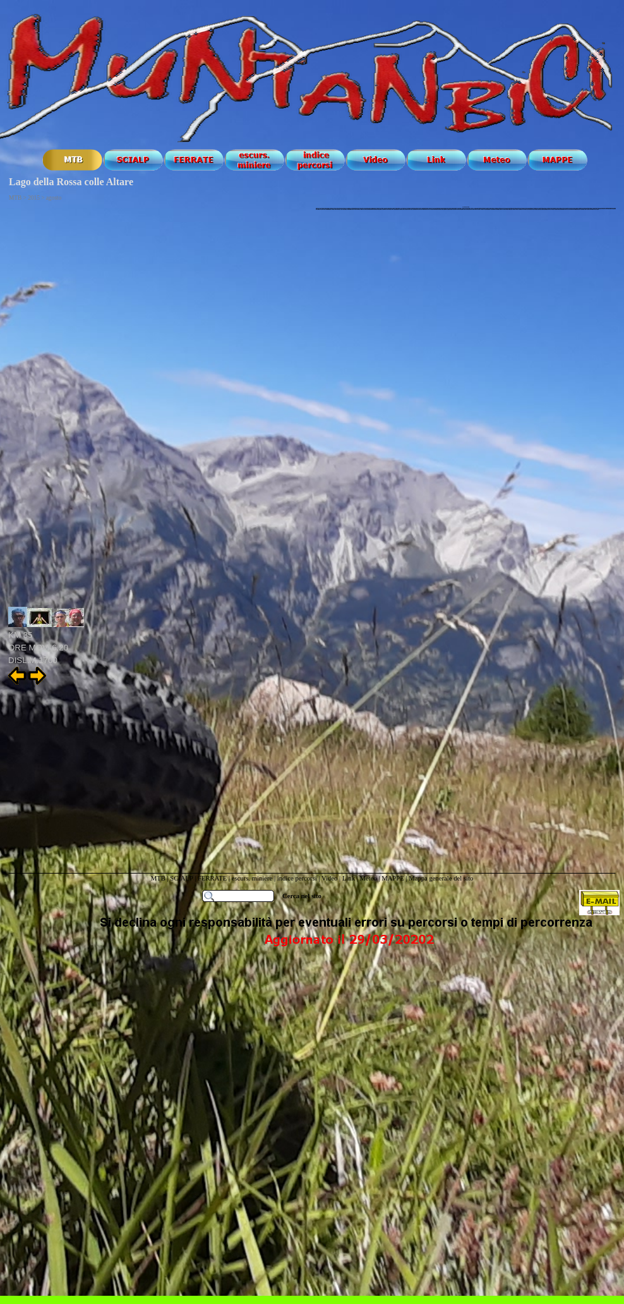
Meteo (367, 878)
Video (329, 878)
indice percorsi (298, 878)
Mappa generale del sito (441, 878)
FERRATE (213, 878)
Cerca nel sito (301, 896)
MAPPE (392, 878)
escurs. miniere (252, 878)
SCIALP (181, 878)
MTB (158, 878)
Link (348, 878)
